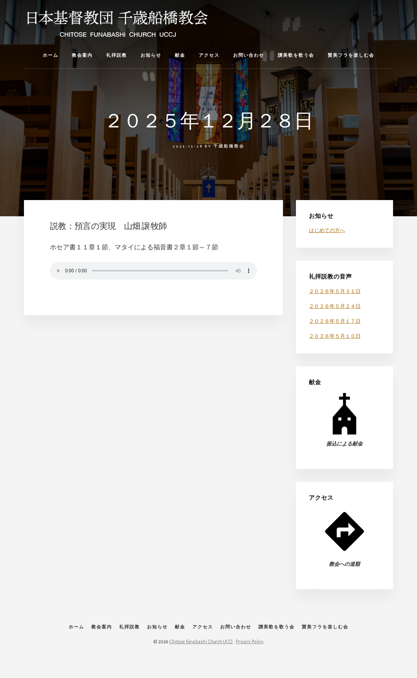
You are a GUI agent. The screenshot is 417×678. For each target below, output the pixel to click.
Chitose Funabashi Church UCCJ (201, 656)
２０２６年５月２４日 (335, 306)
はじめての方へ (327, 230)
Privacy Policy (250, 656)
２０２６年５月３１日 (335, 291)
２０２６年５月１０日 (335, 336)
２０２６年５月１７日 (335, 321)
